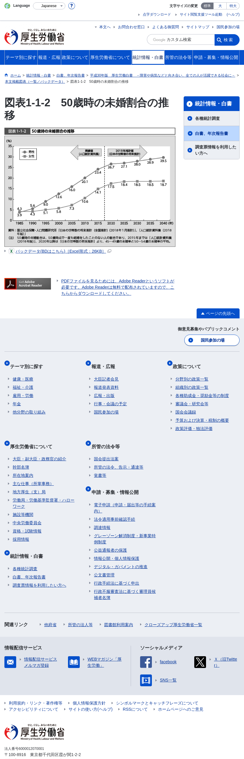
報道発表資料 (106, 380)
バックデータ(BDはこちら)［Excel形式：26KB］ (60, 251)
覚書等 (100, 463)
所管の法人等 (80, 606)
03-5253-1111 (38, 742)
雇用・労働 (23, 388)
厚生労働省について (34, 436)
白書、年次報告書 (211, 133)
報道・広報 (105, 362)
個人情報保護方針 (89, 684)
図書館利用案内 (118, 606)
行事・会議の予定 (110, 397)
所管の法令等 (108, 436)
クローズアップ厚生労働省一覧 (173, 606)
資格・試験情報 (27, 518)
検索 (229, 39)
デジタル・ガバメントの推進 (120, 548)
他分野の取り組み (29, 405)
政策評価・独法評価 (194, 421)
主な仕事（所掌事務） (33, 471)
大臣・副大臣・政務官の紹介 (39, 446)
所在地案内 (23, 463)
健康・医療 (23, 372)
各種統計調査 (207, 118)
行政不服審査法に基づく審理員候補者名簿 (125, 576)
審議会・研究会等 (191, 397)
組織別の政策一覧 (191, 380)
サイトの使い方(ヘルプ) (90, 691)
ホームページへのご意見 (180, 691)
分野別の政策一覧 (191, 372)
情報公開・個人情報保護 (116, 540)
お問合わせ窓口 (131, 27)
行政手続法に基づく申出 (116, 565)
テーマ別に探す (29, 362)
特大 (233, 6)
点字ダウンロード (157, 14)
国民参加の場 (228, 27)
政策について (189, 362)
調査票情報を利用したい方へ (215, 150)
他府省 (50, 606)
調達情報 (102, 509)
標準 (207, 6)
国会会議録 (185, 405)
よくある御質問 (165, 27)
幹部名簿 (21, 454)
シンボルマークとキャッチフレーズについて (157, 684)
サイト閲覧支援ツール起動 (201, 14)
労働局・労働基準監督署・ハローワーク (43, 490)
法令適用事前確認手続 (114, 501)
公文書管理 (104, 556)
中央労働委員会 (27, 510)
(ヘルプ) (233, 14)
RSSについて (135, 691)
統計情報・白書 (213, 104)
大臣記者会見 (106, 372)
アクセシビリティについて (33, 691)
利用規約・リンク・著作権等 (35, 684)
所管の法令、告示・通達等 (118, 454)
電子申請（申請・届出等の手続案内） (125, 489)
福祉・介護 (23, 380)
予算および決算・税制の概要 (202, 413)
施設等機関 (23, 502)
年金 (17, 397)
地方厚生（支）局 (29, 479)
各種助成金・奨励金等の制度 (202, 388)
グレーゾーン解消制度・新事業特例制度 (125, 520)
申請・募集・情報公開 (117, 476)
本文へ (105, 27)
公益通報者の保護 (110, 532)
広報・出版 (104, 388)
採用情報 (21, 527)
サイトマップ (197, 27)
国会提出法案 (106, 446)
